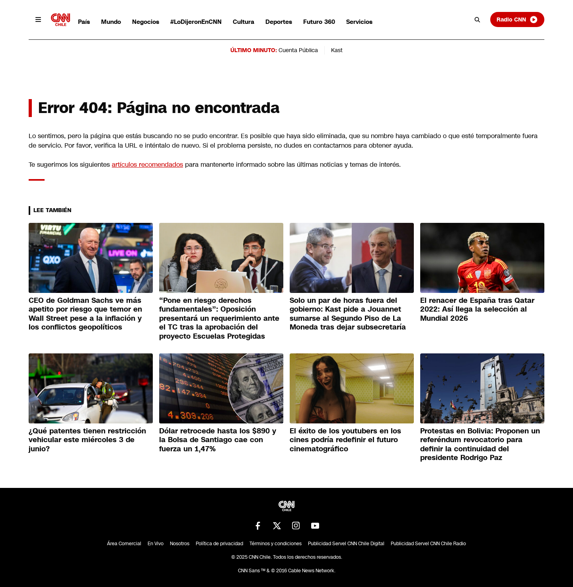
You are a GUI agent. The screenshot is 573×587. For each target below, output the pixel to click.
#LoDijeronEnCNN (196, 22)
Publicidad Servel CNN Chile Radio (428, 543)
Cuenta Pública (298, 50)
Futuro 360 (319, 22)
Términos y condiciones (275, 543)
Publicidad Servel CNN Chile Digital (346, 543)
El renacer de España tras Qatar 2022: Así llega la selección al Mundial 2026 (477, 309)
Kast (337, 50)
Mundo (111, 22)
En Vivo (156, 543)
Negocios (145, 22)
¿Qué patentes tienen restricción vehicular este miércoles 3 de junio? (87, 440)
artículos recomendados (147, 164)
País (84, 22)
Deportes (278, 22)
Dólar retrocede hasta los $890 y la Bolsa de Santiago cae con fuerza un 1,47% (217, 440)
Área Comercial (124, 543)
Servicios (359, 22)
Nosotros (179, 543)
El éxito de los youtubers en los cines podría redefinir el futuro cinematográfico (345, 440)
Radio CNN (517, 19)
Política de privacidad (219, 543)
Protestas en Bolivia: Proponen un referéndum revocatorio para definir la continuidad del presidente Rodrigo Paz (480, 444)
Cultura (243, 22)
